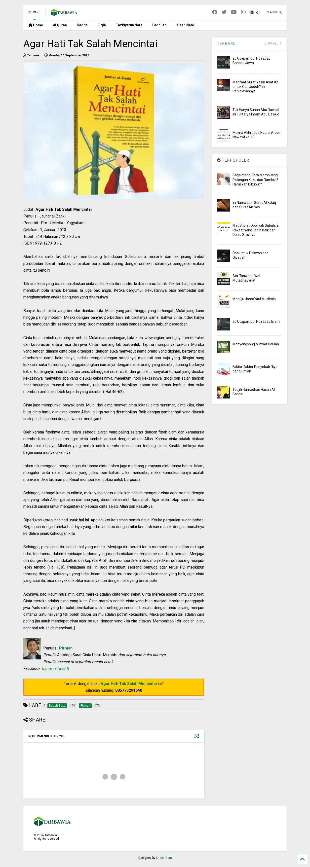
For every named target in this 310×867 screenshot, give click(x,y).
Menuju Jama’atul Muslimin (254, 299)
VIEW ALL (273, 43)
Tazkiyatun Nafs (129, 25)
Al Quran (60, 25)
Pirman (66, 648)
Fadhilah (159, 25)
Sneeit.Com (164, 858)
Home (35, 25)
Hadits (82, 25)
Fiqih (102, 25)
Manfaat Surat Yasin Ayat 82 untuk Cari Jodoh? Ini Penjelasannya (255, 86)
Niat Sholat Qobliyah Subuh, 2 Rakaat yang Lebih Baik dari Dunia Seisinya (255, 229)
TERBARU (226, 43)
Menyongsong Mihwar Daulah (255, 344)
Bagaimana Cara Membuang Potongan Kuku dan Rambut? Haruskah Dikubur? (255, 179)
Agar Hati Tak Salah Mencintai (129, 683)
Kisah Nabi (185, 25)
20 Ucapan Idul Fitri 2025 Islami (256, 322)
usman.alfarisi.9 (55, 668)
